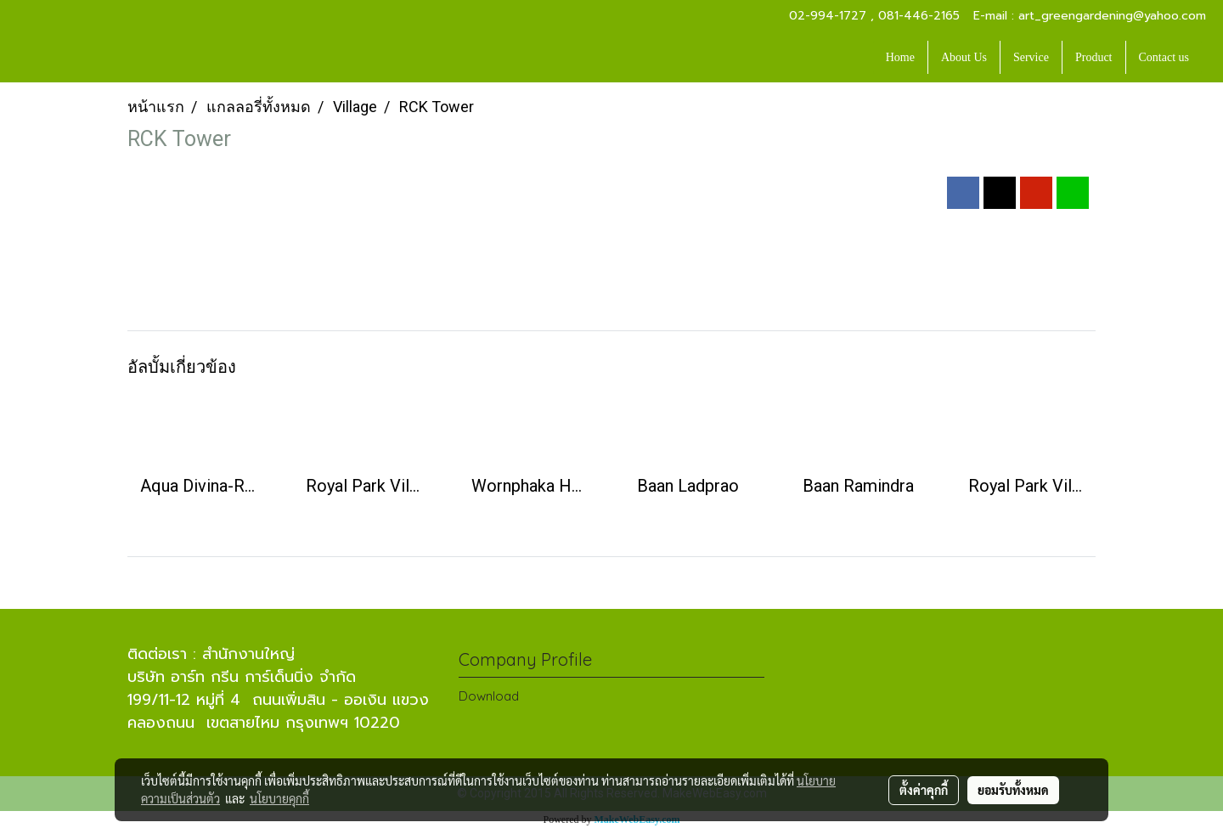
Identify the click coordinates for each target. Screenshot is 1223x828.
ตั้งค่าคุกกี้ (923, 789)
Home (900, 57)
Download (489, 696)
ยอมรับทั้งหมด (1013, 789)
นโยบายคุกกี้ (279, 798)
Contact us (1164, 57)
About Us (964, 57)
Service (1031, 57)
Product (1094, 57)
